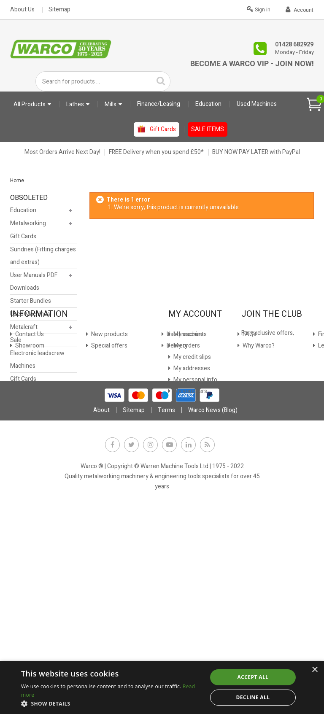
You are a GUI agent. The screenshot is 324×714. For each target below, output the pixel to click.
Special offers (32, 508)
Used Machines (30, 316)
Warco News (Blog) (114, 554)
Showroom (29, 486)
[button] (111, 703)
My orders (186, 486)
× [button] (314, 670)
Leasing (100, 486)
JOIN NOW (260, 515)
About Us (22, 10)
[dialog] (162, 687)
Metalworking (28, 225)
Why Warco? (30, 554)
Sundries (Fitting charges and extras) (43, 258)
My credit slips (191, 497)
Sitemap (59, 10)
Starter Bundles (30, 303)
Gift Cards (23, 238)
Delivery (25, 531)
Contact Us (29, 474)
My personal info (194, 520)
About (101, 615)
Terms (166, 615)
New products (33, 497)
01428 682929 (294, 44)
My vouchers (189, 531)
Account (299, 10)
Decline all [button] (253, 697)
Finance (100, 474)
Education (23, 212)
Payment (102, 508)
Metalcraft (24, 329)
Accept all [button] (253, 677)
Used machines (34, 520)
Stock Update (108, 497)
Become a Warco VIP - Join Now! (252, 64)
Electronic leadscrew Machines (37, 361)
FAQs (21, 543)
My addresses (191, 508)
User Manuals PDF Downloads (33, 283)
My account (188, 474)
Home (17, 180)
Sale (16, 342)
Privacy (100, 520)
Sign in (258, 9)
